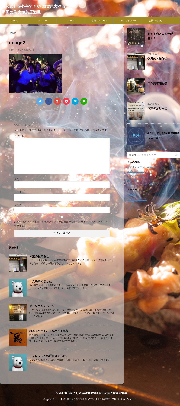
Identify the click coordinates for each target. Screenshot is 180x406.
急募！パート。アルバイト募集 (49, 330)
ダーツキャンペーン (41, 306)
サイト (18, 204)
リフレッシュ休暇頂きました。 (49, 355)
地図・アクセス (99, 20)
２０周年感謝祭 (157, 83)
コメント (20, 136)
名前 (18, 179)
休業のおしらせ (157, 108)
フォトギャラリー (127, 20)
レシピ (131, 203)
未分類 (131, 207)
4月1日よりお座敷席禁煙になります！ (148, 184)
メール (19, 192)
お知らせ (132, 195)
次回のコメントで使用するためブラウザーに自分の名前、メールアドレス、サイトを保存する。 (61, 223)
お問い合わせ (156, 20)
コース (71, 20)
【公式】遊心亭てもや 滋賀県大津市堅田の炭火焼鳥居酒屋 (90, 393)
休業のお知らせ (39, 256)
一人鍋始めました (40, 281)
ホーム (14, 20)
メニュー (42, 20)
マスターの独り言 (137, 199)
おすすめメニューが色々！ (142, 167)
